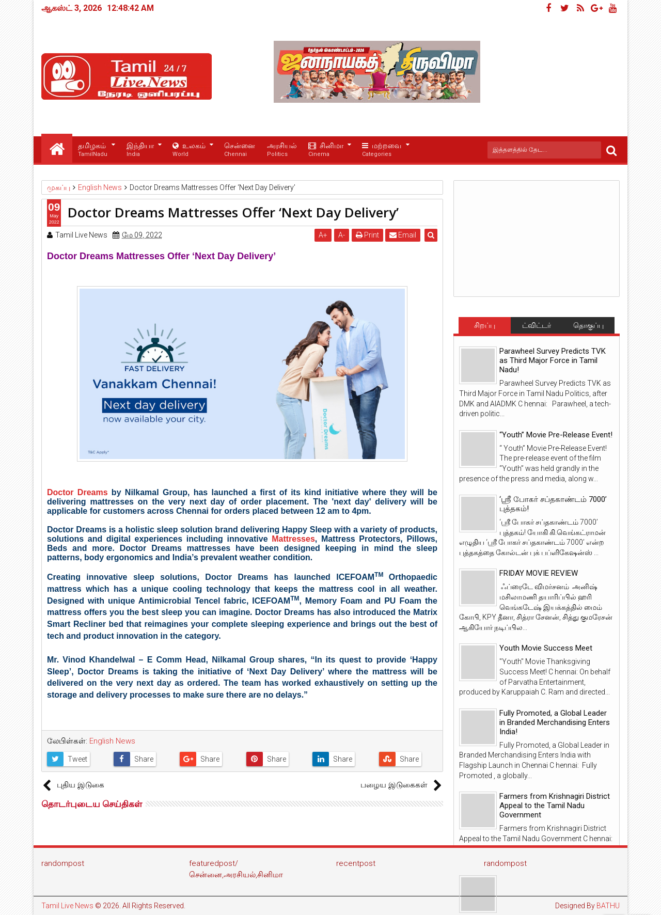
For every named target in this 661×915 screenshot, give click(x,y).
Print (367, 235)
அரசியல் (282, 150)
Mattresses (293, 538)
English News (112, 741)
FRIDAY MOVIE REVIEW (538, 573)
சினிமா (325, 150)
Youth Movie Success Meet (545, 648)
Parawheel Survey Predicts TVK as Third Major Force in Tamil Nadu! (552, 360)
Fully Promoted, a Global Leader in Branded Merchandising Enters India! (554, 722)
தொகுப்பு (588, 325)
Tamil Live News (67, 906)
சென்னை (239, 150)
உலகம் (189, 150)
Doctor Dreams (77, 492)
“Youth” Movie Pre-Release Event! (555, 434)
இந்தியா (140, 150)
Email (403, 235)
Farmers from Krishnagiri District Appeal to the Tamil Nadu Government (554, 805)
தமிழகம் (92, 150)
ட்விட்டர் (536, 325)
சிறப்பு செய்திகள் (484, 327)
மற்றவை (381, 150)
